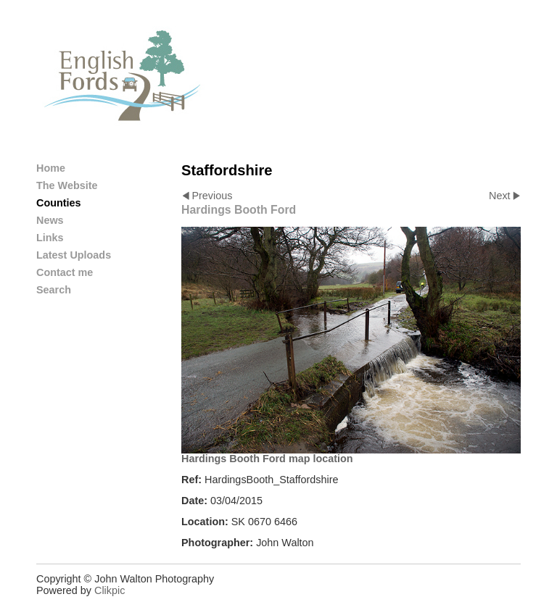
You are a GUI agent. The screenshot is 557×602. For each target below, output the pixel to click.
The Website (67, 185)
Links (50, 237)
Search (53, 290)
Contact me (64, 272)
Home (50, 168)
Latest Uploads (73, 255)
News (50, 220)
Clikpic (109, 590)
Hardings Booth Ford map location (267, 458)
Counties (58, 203)
